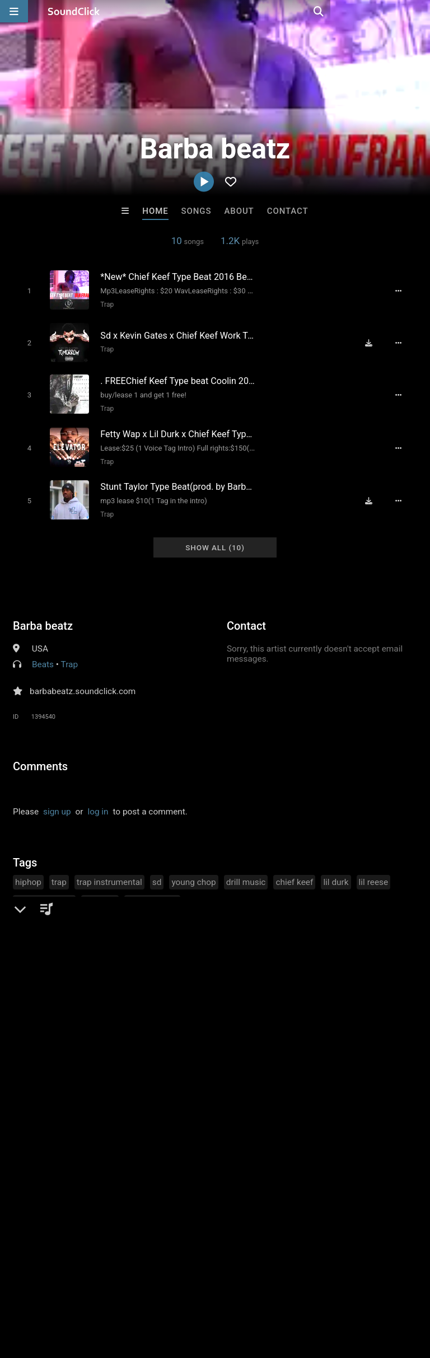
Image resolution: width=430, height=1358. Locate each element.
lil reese (374, 872)
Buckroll (76, 1097)
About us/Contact (99, 1291)
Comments (40, 756)
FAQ (47, 1291)
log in (97, 802)
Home (155, 211)
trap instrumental (109, 872)
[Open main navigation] (14, 11)
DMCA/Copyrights (208, 1291)
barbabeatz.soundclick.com (82, 681)
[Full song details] (403, 290)
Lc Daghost (261, 1097)
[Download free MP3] (373, 340)
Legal (302, 1291)
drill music (246, 872)
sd (157, 872)
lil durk (335, 872)
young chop (193, 872)
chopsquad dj (152, 892)
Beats (43, 654)
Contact (288, 211)
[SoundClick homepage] (74, 11)
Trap (103, 304)
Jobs (153, 1291)
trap (59, 872)
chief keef (294, 872)
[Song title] (176, 276)
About (239, 211)
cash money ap (44, 892)
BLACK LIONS (353, 1097)
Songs (196, 211)
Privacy (267, 1291)
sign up (57, 802)
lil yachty (99, 892)
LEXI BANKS (168, 1097)
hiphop (28, 872)
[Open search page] (419, 11)
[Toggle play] (25, 290)
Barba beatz (43, 615)
